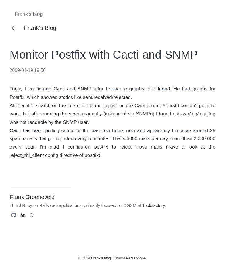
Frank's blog (33, 28)
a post (110, 105)
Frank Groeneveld (32, 197)
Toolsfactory (153, 205)
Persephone (136, 258)
